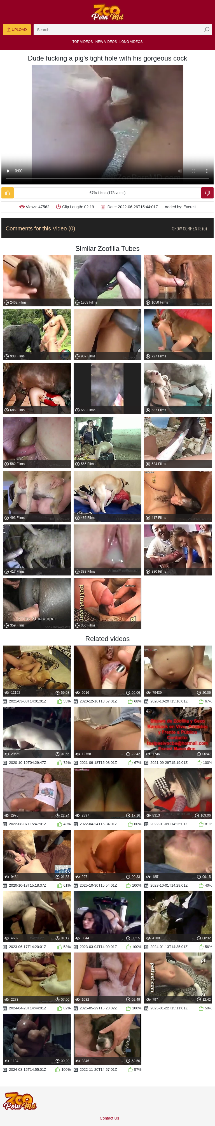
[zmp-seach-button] (206, 29)
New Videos (106, 42)
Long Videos (131, 42)
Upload (17, 30)
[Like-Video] (7, 192)
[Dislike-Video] (207, 192)
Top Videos (83, 42)
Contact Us (109, 1118)
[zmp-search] (123, 29)
